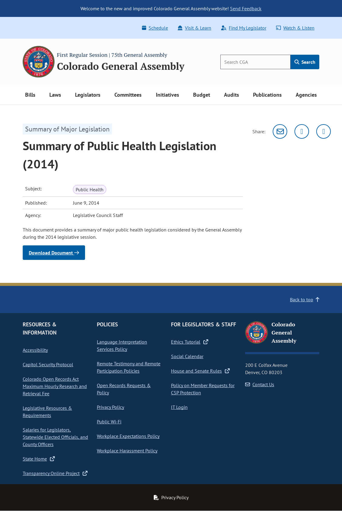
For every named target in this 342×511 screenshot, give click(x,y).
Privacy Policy (110, 407)
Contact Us (259, 384)
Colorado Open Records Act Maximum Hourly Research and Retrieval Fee (55, 386)
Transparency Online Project (55, 473)
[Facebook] (323, 131)
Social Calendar (187, 356)
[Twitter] (301, 131)
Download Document (54, 253)
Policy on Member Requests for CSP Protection (203, 389)
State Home (39, 459)
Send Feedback (245, 8)
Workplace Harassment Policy (127, 451)
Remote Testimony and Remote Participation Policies (128, 367)
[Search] (255, 62)
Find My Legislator (243, 28)
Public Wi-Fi (109, 422)
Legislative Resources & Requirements (47, 411)
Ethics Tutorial (189, 342)
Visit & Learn (194, 28)
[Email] (280, 131)
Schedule (155, 28)
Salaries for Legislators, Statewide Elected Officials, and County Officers (55, 437)
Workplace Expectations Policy (128, 436)
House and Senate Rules (200, 371)
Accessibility (35, 350)
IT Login (179, 407)
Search (304, 62)
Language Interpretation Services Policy (122, 345)
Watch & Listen (295, 28)
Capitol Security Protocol (48, 364)
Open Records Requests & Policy (124, 389)
